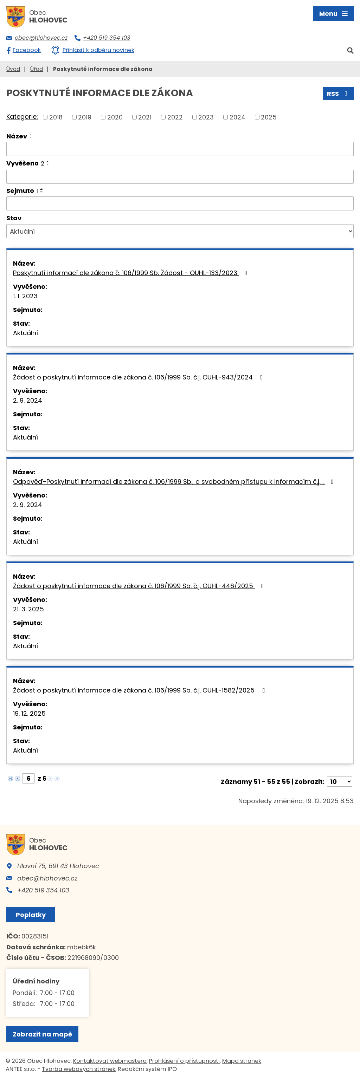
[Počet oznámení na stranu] (339, 781)
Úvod (13, 69)
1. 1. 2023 (25, 296)
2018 (56, 117)
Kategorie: (22, 116)
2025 (269, 117)
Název (16, 136)
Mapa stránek (241, 1061)
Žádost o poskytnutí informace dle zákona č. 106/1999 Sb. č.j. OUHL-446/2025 (139, 585)
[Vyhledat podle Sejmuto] (180, 203)
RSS (338, 93)
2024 (237, 117)
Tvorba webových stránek (78, 1069)
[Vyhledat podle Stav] (180, 231)
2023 (206, 117)
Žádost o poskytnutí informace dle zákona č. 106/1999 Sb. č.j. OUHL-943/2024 (139, 377)
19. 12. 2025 (29, 713)
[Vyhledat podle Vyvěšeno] (180, 177)
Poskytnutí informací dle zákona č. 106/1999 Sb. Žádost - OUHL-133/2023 (131, 272)
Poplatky (31, 914)
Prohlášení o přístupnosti (184, 1061)
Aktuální (25, 333)
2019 (84, 117)
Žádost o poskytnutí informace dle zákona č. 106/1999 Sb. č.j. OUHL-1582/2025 (140, 690)
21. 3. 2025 (28, 609)
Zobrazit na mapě (42, 1034)
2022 (175, 117)
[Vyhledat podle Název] (180, 149)
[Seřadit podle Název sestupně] (31, 137)
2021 (145, 117)
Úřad (36, 69)
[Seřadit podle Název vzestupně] (31, 134)
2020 (115, 117)
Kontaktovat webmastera (110, 1061)
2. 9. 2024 (27, 400)
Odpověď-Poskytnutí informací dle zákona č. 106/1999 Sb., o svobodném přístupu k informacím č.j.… (174, 481)
